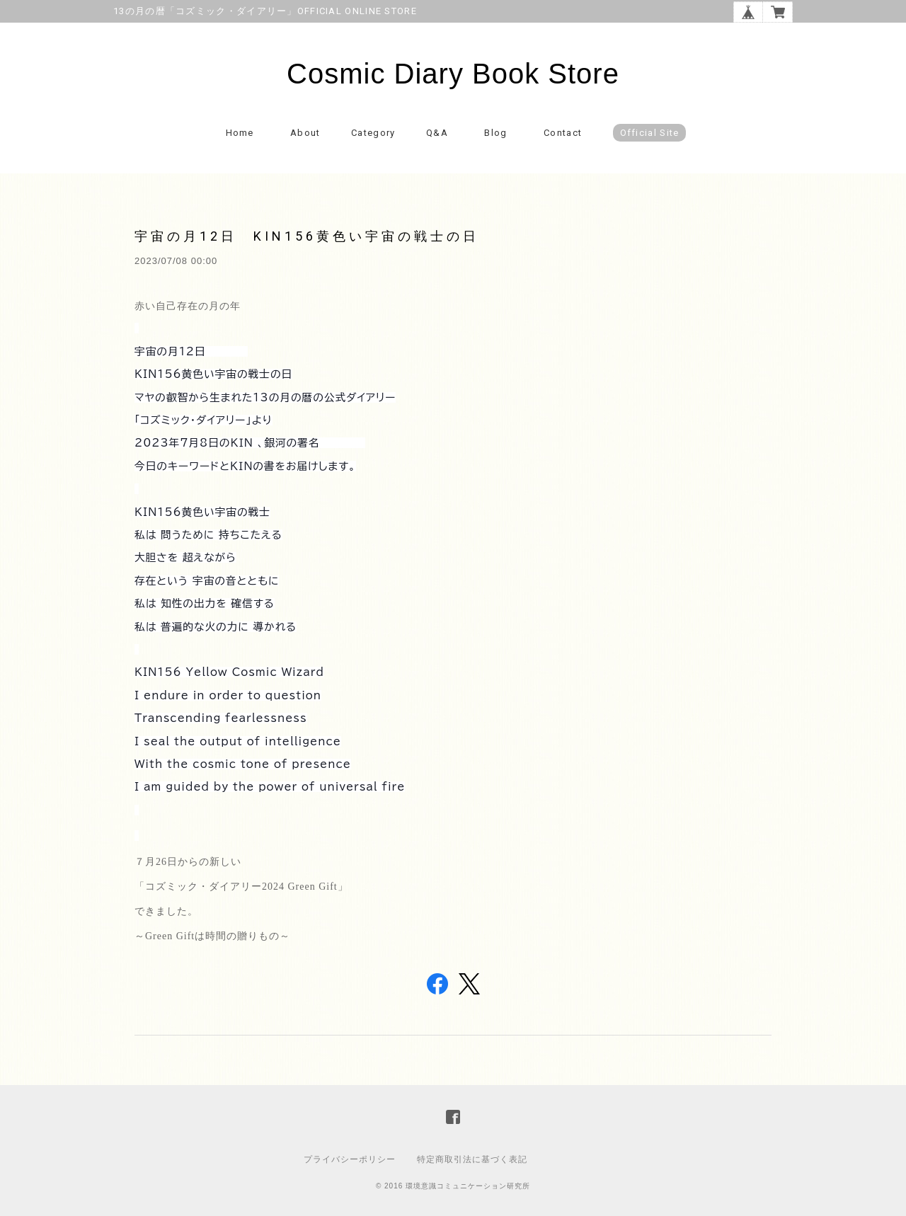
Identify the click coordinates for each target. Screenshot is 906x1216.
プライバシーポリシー (350, 1159)
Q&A (437, 132)
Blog (495, 132)
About (305, 132)
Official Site (650, 132)
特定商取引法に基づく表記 (472, 1159)
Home (240, 132)
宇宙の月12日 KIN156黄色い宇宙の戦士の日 (306, 236)
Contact (563, 132)
